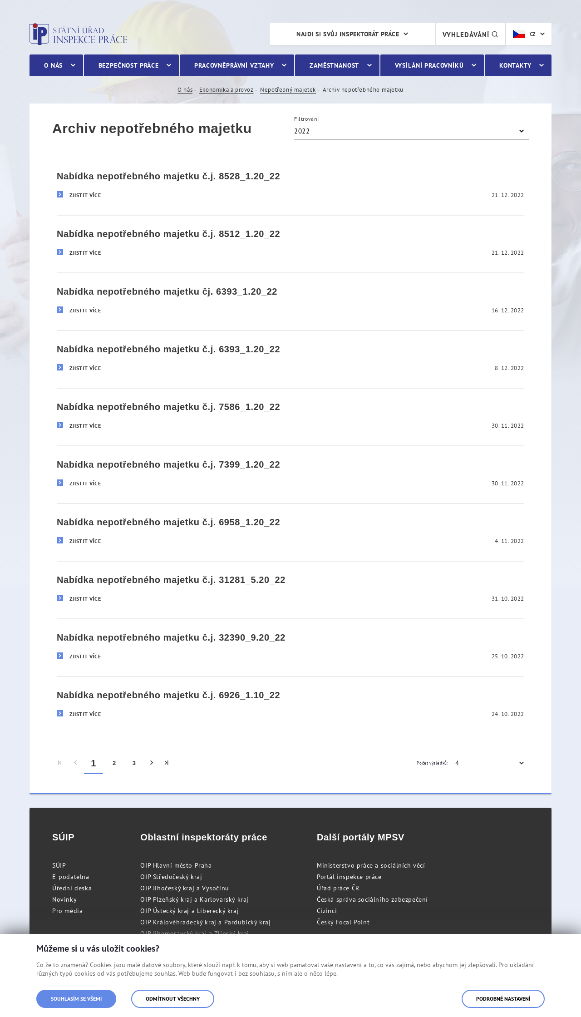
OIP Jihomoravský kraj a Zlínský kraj (194, 933)
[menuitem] (60, 763)
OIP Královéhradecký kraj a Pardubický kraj (205, 922)
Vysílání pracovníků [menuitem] (429, 65)
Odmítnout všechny (173, 998)
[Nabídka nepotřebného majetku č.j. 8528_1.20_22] (290, 186)
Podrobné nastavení (503, 998)
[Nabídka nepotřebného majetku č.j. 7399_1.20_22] (290, 474)
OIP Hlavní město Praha (176, 865)
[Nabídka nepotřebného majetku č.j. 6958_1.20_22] (290, 532)
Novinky (64, 899)
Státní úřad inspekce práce (78, 34)
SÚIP (59, 865)
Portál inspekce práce (349, 877)
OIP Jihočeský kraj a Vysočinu (184, 888)
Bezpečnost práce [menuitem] (128, 65)
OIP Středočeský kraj (171, 877)
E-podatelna (70, 877)
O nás (184, 90)
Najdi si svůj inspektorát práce (347, 34)
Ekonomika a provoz (226, 90)
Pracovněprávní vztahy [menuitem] (234, 65)
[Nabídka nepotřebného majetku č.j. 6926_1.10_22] (290, 705)
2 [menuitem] (114, 763)
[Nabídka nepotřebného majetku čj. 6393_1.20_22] (290, 301)
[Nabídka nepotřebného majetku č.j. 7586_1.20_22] (290, 416)
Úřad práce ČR (338, 888)
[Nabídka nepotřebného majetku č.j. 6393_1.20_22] (290, 359)
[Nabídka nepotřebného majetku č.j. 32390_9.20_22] (290, 647)
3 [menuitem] (134, 763)
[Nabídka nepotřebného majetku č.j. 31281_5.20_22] (290, 589)
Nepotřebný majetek (288, 90)
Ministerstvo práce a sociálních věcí (371, 865)
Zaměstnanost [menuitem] (334, 65)
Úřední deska (72, 888)
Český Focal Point (343, 922)
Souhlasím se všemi (76, 998)
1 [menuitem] (93, 763)
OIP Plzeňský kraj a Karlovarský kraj (194, 899)
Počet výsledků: (432, 762)
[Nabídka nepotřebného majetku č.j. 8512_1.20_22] (290, 243)
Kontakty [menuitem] (515, 65)
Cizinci (327, 911)
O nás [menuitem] (53, 65)
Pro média (67, 911)
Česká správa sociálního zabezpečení (372, 899)
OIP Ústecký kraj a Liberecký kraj (189, 911)
